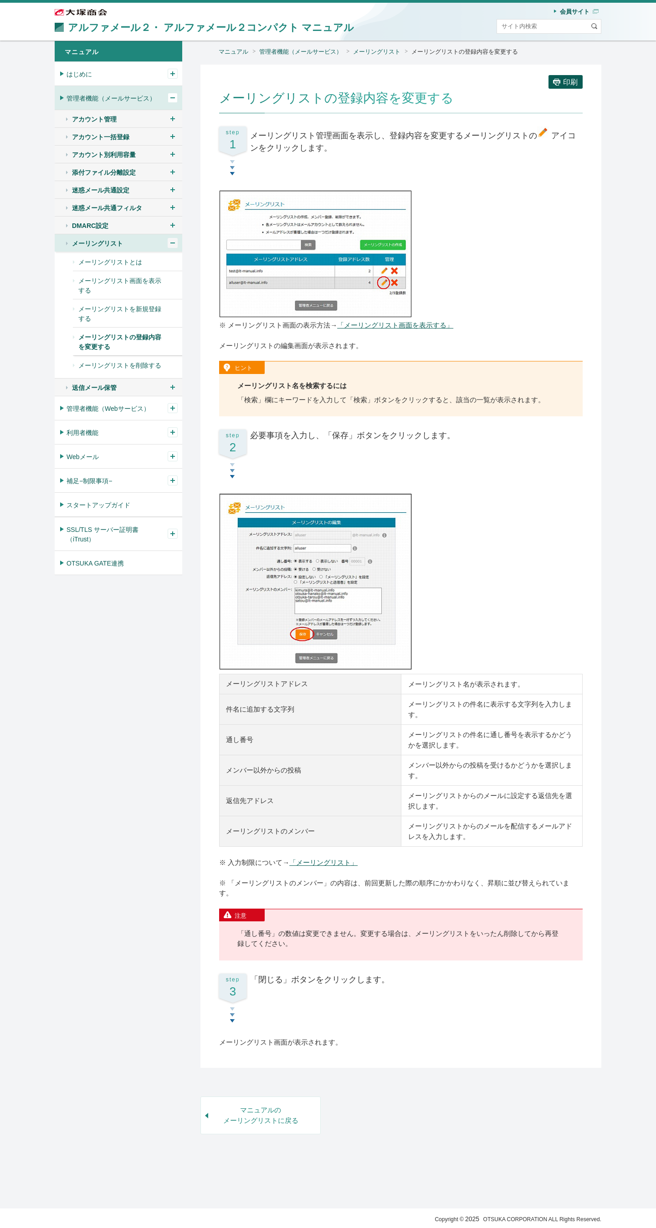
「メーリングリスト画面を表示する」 (395, 325)
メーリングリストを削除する (119, 365)
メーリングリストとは (110, 262)
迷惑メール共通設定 (100, 190)
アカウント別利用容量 (104, 154)
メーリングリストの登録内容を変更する (464, 51)
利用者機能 (82, 432)
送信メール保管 (94, 387)
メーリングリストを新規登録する (119, 313)
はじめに (79, 74)
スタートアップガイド (98, 505)
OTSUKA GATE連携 (95, 563)
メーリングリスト (376, 51)
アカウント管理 (94, 119)
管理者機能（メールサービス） (300, 51)
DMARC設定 (90, 225)
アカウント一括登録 (100, 137)
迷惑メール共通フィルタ (107, 208)
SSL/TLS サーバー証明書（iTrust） (102, 534)
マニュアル (233, 51)
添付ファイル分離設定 (104, 172)
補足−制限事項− (89, 481)
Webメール (83, 456)
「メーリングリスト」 (323, 862)
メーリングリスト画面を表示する (119, 285)
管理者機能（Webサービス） (108, 408)
